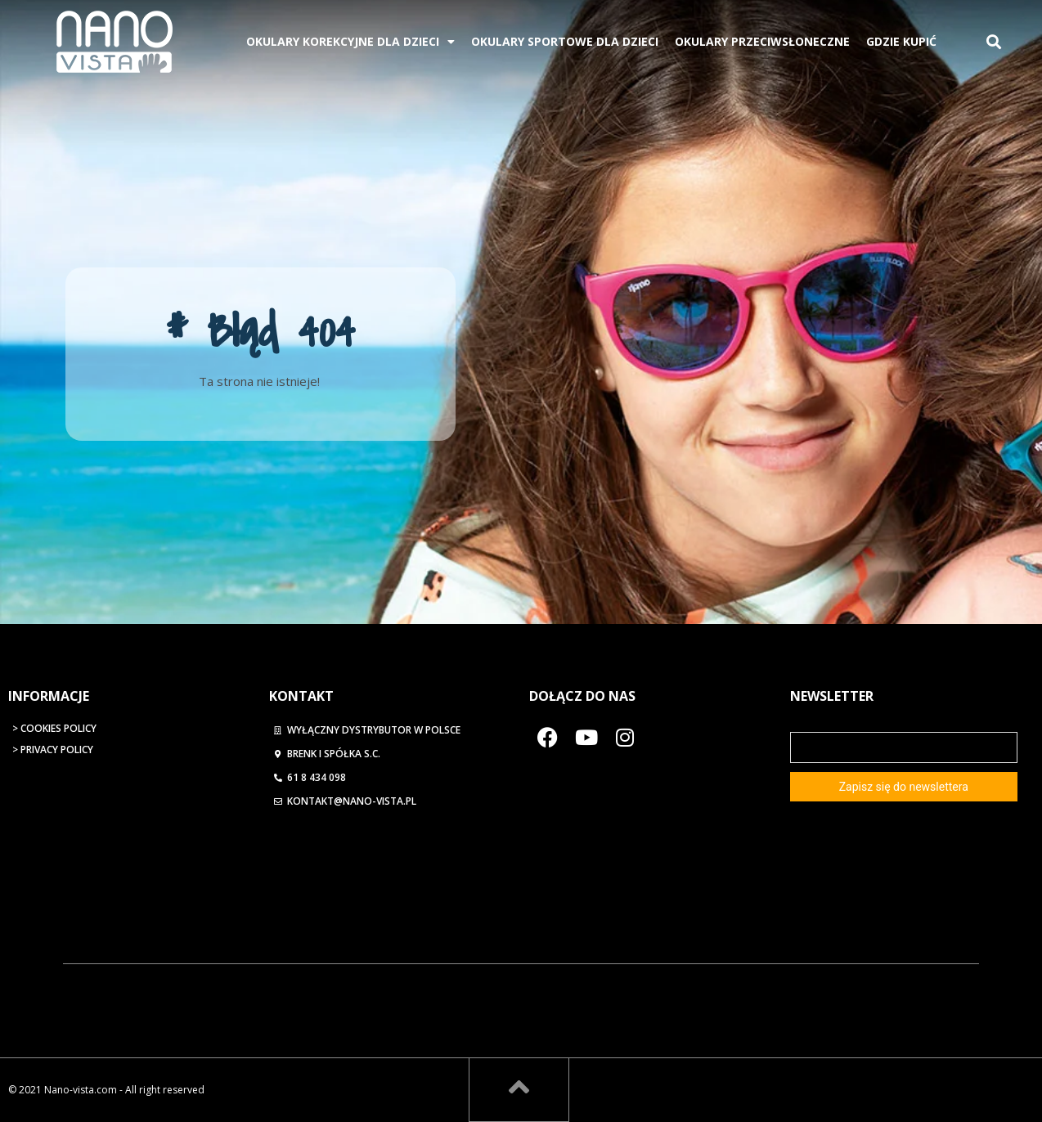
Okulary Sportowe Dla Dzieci (564, 41)
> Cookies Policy (54, 728)
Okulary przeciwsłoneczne (762, 41)
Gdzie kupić (901, 41)
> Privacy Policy (52, 749)
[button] (994, 42)
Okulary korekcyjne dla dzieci (350, 42)
